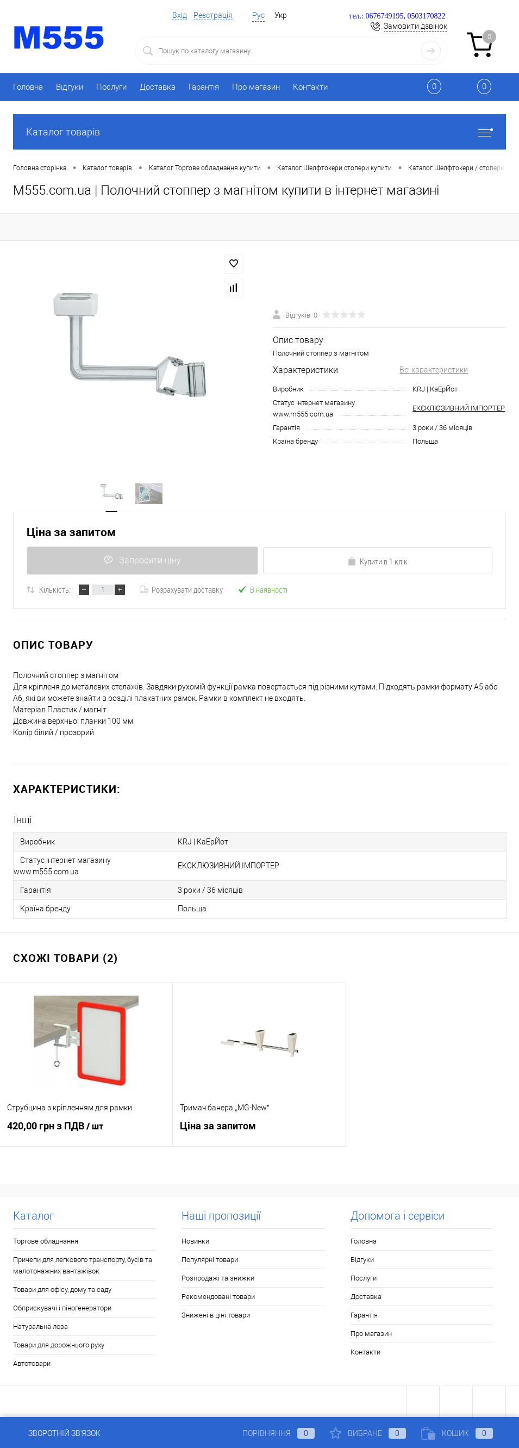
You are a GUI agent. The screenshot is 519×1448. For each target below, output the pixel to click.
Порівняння (269, 1433)
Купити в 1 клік (377, 561)
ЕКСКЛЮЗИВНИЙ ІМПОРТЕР (458, 409)
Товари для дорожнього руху (58, 1344)
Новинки (195, 1240)
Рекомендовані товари (218, 1296)
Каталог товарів (259, 132)
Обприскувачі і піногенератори (62, 1307)
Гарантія (204, 87)
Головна (28, 87)
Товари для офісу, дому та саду (62, 1289)
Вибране (368, 1433)
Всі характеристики (433, 369)
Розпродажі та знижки (218, 1277)
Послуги (111, 87)
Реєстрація (213, 15)
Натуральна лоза (40, 1326)
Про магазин (256, 87)
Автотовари (32, 1363)
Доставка (158, 87)
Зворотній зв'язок (57, 1433)
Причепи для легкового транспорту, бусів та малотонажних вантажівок (82, 1265)
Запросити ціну (141, 561)
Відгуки (69, 87)
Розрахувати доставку (181, 590)
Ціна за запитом (71, 532)
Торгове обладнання (45, 1240)
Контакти (310, 87)
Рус (258, 15)
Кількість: (55, 590)
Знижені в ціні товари (216, 1314)
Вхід (179, 15)
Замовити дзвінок (415, 26)
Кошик (457, 1433)
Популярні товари (210, 1259)
